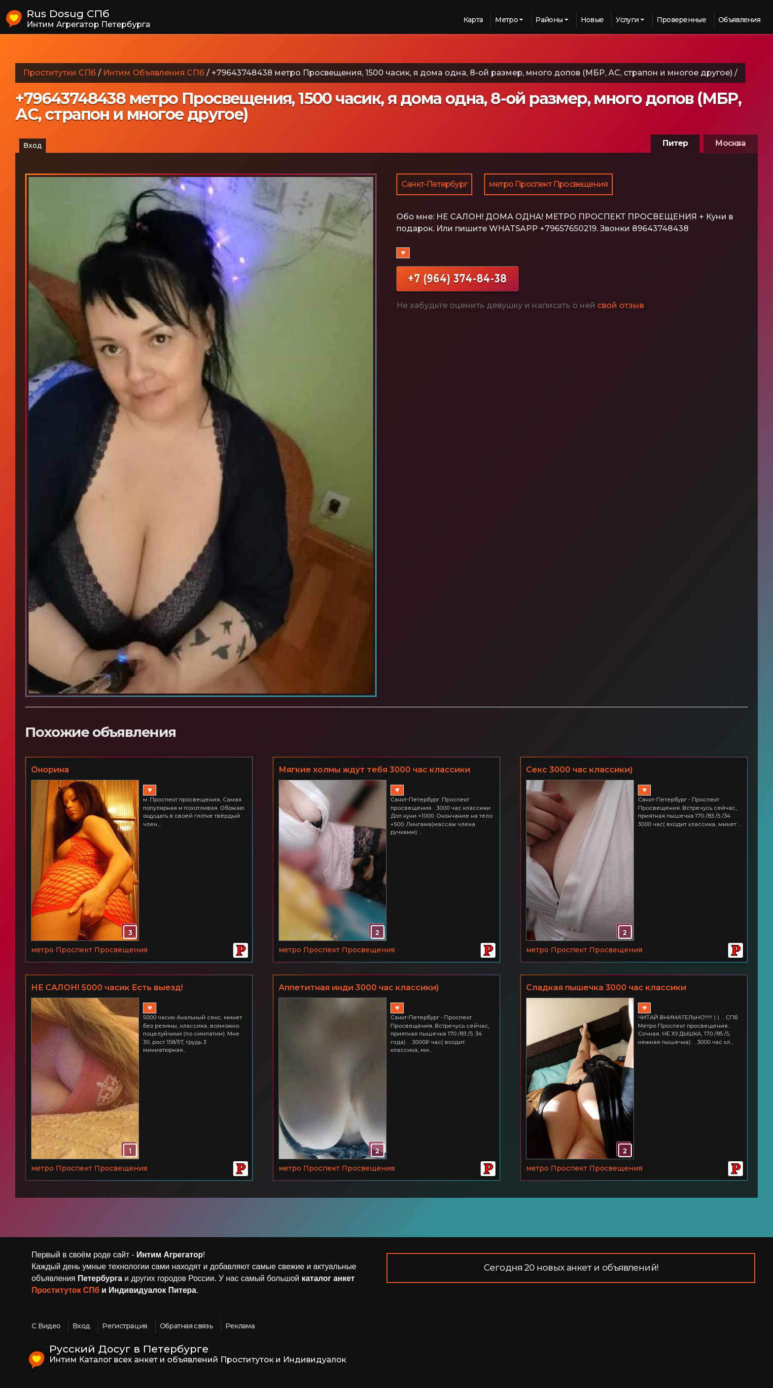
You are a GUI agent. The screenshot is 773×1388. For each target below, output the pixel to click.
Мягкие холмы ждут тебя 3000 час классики (374, 769)
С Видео (46, 1325)
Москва (730, 143)
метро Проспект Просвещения (548, 184)
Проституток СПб (66, 1290)
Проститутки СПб (59, 72)
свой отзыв (620, 305)
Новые (592, 19)
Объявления (739, 19)
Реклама (239, 1325)
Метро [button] (506, 19)
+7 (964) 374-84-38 (457, 278)
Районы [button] (548, 19)
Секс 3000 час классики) (579, 769)
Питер (675, 143)
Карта (473, 19)
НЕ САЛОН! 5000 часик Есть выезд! (107, 987)
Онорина (50, 769)
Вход (32, 145)
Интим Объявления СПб (154, 72)
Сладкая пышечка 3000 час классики (606, 987)
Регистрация (124, 1325)
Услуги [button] (627, 19)
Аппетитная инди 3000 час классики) (359, 987)
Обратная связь (186, 1325)
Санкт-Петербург (434, 184)
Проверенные (681, 19)
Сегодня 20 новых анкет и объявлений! (571, 1267)
